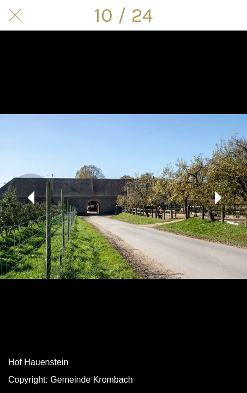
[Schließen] (15, 15)
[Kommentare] (232, 15)
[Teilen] (203, 15)
